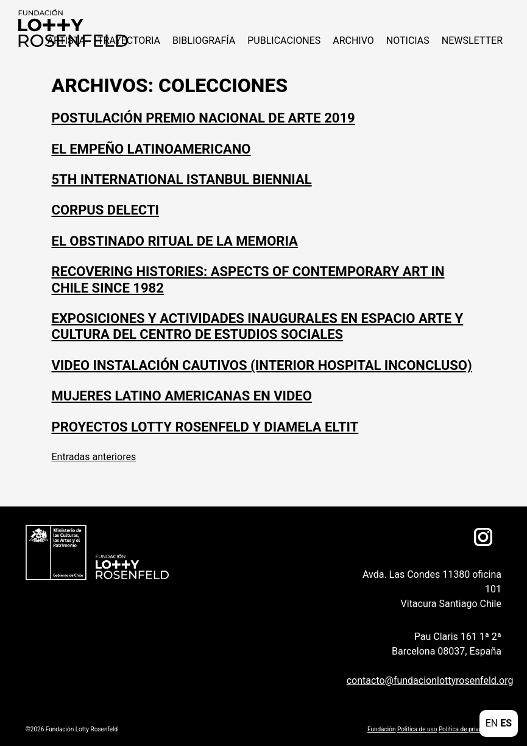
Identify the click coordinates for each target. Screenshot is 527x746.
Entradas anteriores (94, 457)
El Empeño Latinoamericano (151, 149)
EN (492, 723)
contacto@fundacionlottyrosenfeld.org (421, 680)
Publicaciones (283, 40)
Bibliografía (203, 40)
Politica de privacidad (468, 729)
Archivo (353, 40)
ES (506, 723)
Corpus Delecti (105, 210)
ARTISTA (66, 40)
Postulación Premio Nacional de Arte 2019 (203, 118)
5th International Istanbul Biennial (182, 179)
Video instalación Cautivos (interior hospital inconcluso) (262, 365)
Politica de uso (417, 729)
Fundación (381, 729)
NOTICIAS (408, 40)
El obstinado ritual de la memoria (175, 241)
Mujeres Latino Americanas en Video (182, 395)
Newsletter (472, 40)
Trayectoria (128, 40)
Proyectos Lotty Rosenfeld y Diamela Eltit (205, 427)
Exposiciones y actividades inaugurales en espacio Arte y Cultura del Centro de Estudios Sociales (258, 326)
